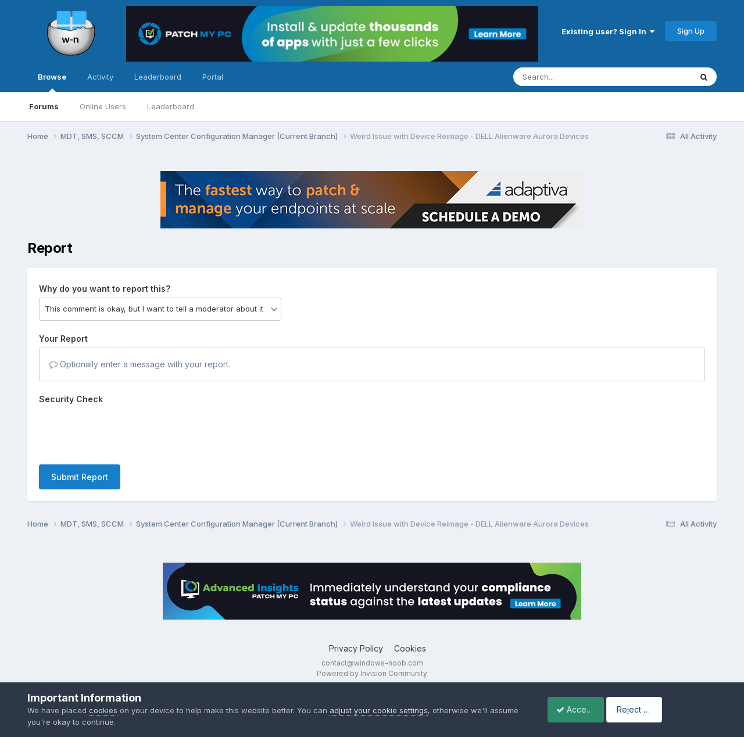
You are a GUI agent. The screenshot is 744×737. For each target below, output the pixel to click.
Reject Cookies (673, 709)
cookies (103, 710)
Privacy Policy (356, 648)
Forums (44, 106)
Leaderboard (170, 106)
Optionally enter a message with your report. (139, 364)
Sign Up (690, 30)
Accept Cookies (581, 709)
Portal (212, 76)
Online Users (103, 106)
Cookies (410, 648)
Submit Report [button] (79, 477)
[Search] (570, 76)
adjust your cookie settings (379, 710)
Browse (52, 82)
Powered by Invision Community (372, 673)
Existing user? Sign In (607, 31)
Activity (100, 76)
